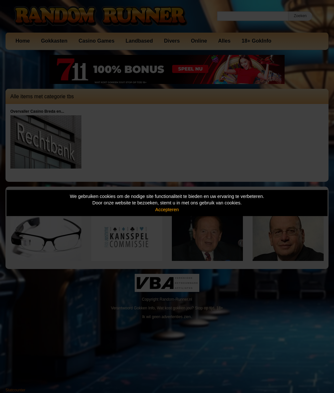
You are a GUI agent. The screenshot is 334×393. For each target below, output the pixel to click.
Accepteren (167, 209)
